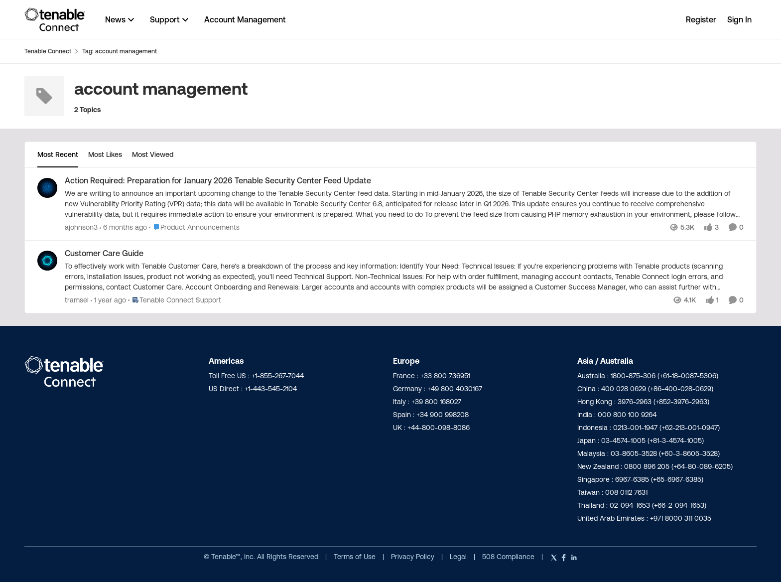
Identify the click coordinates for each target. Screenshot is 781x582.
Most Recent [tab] (57, 154)
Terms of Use (355, 557)
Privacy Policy (413, 557)
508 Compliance (509, 557)
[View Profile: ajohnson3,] (47, 188)
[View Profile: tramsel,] (47, 261)
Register (701, 19)
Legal (459, 557)
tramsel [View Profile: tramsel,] (77, 300)
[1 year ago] (108, 300)
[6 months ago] (123, 227)
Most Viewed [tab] (152, 154)
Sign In (739, 19)
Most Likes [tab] (105, 154)
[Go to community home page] (54, 19)
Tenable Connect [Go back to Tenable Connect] (47, 51)
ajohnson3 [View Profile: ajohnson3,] (81, 227)
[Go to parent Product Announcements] (194, 227)
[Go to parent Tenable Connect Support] (174, 300)
